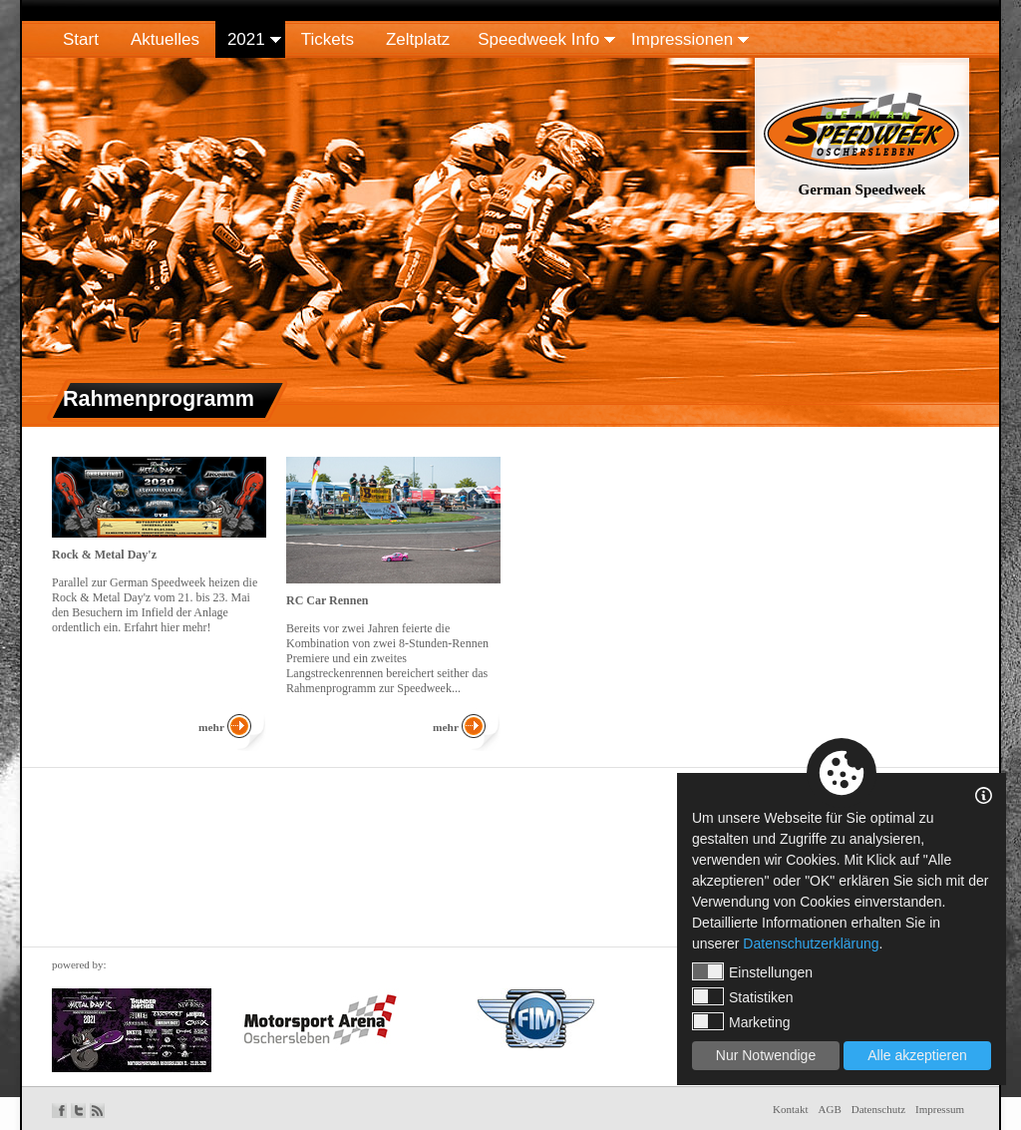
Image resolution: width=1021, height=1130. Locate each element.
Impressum (939, 1109)
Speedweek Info (538, 39)
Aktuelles (165, 39)
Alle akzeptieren (917, 1055)
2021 (246, 39)
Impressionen (682, 39)
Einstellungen (752, 971)
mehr (211, 727)
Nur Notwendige (766, 1055)
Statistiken (743, 996)
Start (81, 39)
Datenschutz (878, 1109)
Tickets (327, 39)
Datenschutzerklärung (810, 943)
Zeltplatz (418, 39)
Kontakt (790, 1109)
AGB (830, 1109)
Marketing (741, 1021)
